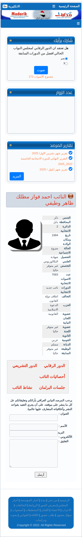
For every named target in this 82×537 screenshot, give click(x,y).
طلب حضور (47, 515)
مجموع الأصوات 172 (41, 76)
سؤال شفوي (64, 515)
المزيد (16, 176)
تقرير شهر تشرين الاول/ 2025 (50, 153)
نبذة (43, 500)
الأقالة (34, 515)
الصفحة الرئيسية (69, 6)
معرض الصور (48, 505)
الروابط (33, 505)
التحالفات (21, 505)
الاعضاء (55, 510)
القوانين (24, 515)
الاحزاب (66, 510)
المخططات (32, 510)
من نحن (52, 500)
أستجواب (17, 510)
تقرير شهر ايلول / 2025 (54, 169)
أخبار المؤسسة (29, 500)
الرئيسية (64, 500)
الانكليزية (11, 6)
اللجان (45, 510)
